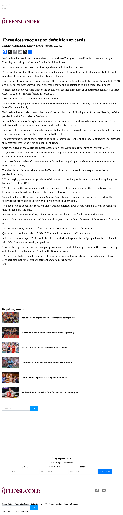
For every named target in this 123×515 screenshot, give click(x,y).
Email (25, 467)
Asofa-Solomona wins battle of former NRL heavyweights (49, 392)
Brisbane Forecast (23, 9)
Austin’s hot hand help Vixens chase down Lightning (47, 332)
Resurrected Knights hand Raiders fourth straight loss (48, 318)
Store (66, 504)
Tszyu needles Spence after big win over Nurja (44, 377)
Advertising (74, 504)
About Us (44, 504)
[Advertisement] (61, 286)
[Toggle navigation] (117, 5)
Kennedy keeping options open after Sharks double (46, 362)
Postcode (83, 467)
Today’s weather (55, 504)
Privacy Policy (7, 504)
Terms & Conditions (22, 504)
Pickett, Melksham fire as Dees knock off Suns (44, 347)
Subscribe (105, 471)
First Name (54, 467)
